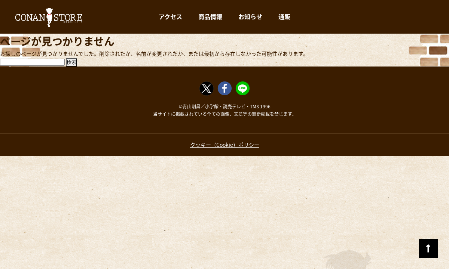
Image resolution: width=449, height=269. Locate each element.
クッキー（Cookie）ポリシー (224, 144)
